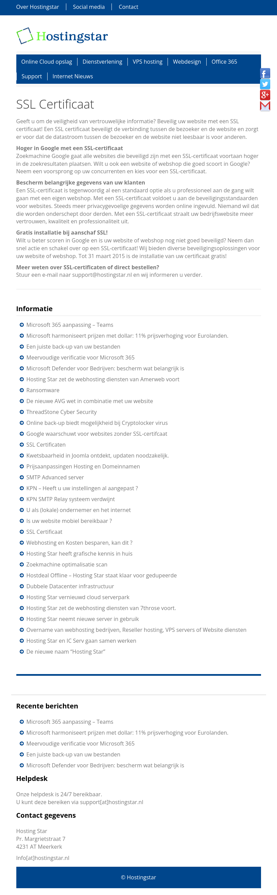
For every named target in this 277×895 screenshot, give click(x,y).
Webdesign (187, 61)
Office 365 (225, 61)
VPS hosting (147, 61)
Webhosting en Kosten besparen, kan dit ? (80, 542)
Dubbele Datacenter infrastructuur (70, 586)
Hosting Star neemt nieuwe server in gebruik (83, 619)
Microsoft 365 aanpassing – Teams (70, 325)
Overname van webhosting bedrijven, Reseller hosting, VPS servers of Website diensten (137, 630)
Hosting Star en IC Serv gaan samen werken (81, 640)
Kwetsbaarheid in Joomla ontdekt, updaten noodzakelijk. (98, 455)
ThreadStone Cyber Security (62, 412)
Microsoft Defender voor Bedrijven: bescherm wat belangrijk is (105, 368)
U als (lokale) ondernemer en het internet (79, 510)
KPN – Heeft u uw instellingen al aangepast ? (82, 488)
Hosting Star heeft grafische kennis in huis (80, 553)
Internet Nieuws (73, 76)
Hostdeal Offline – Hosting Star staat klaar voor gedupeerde (102, 575)
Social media (89, 6)
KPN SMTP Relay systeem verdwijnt (71, 499)
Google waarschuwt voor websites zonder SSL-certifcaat (97, 433)
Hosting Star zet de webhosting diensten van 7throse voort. (101, 608)
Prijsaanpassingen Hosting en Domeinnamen (83, 466)
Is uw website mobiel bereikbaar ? (69, 521)
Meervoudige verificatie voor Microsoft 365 (81, 357)
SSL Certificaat (45, 532)
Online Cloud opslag (46, 61)
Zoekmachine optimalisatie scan (67, 564)
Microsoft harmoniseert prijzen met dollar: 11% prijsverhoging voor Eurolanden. (127, 335)
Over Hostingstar (37, 6)
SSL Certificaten (46, 444)
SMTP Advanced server (55, 477)
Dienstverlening (102, 61)
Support (32, 76)
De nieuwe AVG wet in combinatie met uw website (90, 401)
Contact (128, 6)
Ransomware (43, 390)
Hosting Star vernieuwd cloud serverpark (78, 597)
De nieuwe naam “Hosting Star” (66, 651)
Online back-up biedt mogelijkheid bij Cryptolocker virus (97, 423)
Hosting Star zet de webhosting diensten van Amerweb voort (103, 379)
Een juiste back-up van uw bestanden (73, 346)
